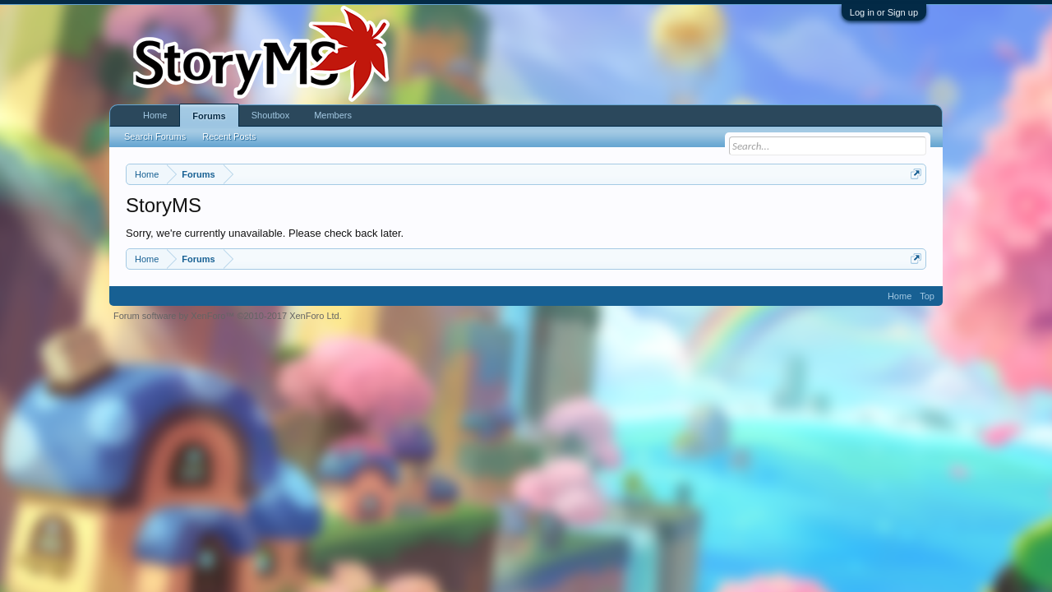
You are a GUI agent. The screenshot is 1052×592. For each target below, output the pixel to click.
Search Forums (155, 136)
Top (927, 296)
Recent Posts (229, 136)
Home (155, 115)
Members (333, 115)
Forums (208, 116)
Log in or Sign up (884, 12)
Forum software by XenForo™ (227, 316)
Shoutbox (270, 115)
